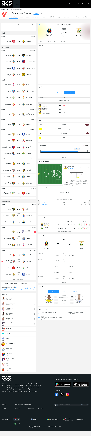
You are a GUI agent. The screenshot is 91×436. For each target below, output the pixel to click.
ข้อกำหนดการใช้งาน (33, 408)
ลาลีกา (8, 9)
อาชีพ (42, 408)
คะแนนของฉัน (74, 4)
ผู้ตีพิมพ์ (30, 404)
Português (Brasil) (52, 419)
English (33, 419)
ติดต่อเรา (17, 408)
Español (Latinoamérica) (68, 419)
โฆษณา (4, 408)
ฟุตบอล (3, 9)
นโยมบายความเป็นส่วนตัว (21, 404)
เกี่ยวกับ (4, 404)
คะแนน (16, 4)
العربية (17, 424)
